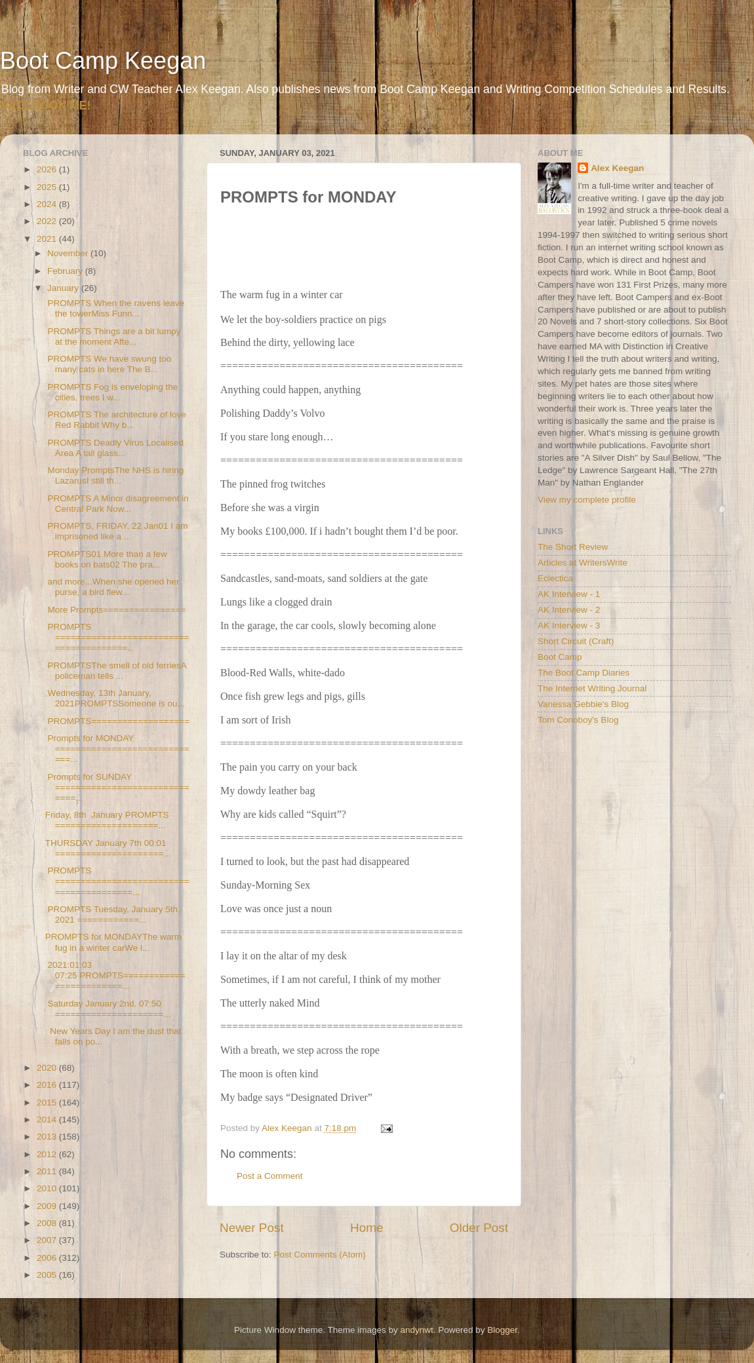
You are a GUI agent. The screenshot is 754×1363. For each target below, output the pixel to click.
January (64, 288)
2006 (48, 1258)
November (68, 253)
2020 (48, 1068)
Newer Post (252, 1228)
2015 (48, 1102)
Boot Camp (560, 657)
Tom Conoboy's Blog (578, 720)
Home (366, 1228)
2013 (48, 1137)
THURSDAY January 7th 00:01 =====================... (108, 848)
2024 (48, 204)
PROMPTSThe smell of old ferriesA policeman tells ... (115, 671)
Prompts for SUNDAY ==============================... (117, 787)
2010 (48, 1188)
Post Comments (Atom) (320, 1254)
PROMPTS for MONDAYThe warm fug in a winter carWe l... (113, 942)
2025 (48, 187)
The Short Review (573, 547)
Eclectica (555, 578)
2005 (48, 1275)
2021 (48, 239)
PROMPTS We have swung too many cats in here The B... (108, 364)
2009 (48, 1206)
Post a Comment (270, 1176)
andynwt (416, 1330)
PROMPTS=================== (117, 721)
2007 (48, 1240)
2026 (48, 169)
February (66, 271)
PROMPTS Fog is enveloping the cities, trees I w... (111, 392)
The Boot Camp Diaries (583, 673)
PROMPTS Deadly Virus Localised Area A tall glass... (114, 448)
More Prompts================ (115, 610)
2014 (48, 1119)
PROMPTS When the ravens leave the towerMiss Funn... (114, 308)
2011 (48, 1171)
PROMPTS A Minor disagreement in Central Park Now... (117, 503)
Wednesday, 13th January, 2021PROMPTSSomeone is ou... (115, 698)
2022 (48, 221)
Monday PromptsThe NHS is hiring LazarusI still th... (114, 475)
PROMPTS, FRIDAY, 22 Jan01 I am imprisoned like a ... (116, 531)
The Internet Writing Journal (592, 688)
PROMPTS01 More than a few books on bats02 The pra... (106, 559)
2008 (48, 1223)
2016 (48, 1085)
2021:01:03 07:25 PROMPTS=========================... (115, 975)
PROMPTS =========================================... (117, 881)
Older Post (479, 1228)
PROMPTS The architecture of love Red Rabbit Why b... (115, 420)
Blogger (502, 1330)
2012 (48, 1154)
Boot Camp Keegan (103, 60)
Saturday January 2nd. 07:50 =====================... (108, 1009)
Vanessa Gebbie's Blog (583, 704)
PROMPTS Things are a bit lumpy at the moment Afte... (113, 336)
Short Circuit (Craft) (576, 641)
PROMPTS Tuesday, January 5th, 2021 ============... (112, 914)
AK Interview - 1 (569, 594)
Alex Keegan (617, 168)
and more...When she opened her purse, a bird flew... (112, 587)
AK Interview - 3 (569, 625)
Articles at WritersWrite (582, 562)
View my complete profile (587, 500)
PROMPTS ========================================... (117, 637)
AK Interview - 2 (569, 610)
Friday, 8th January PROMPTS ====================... (107, 820)
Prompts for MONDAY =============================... (117, 748)
